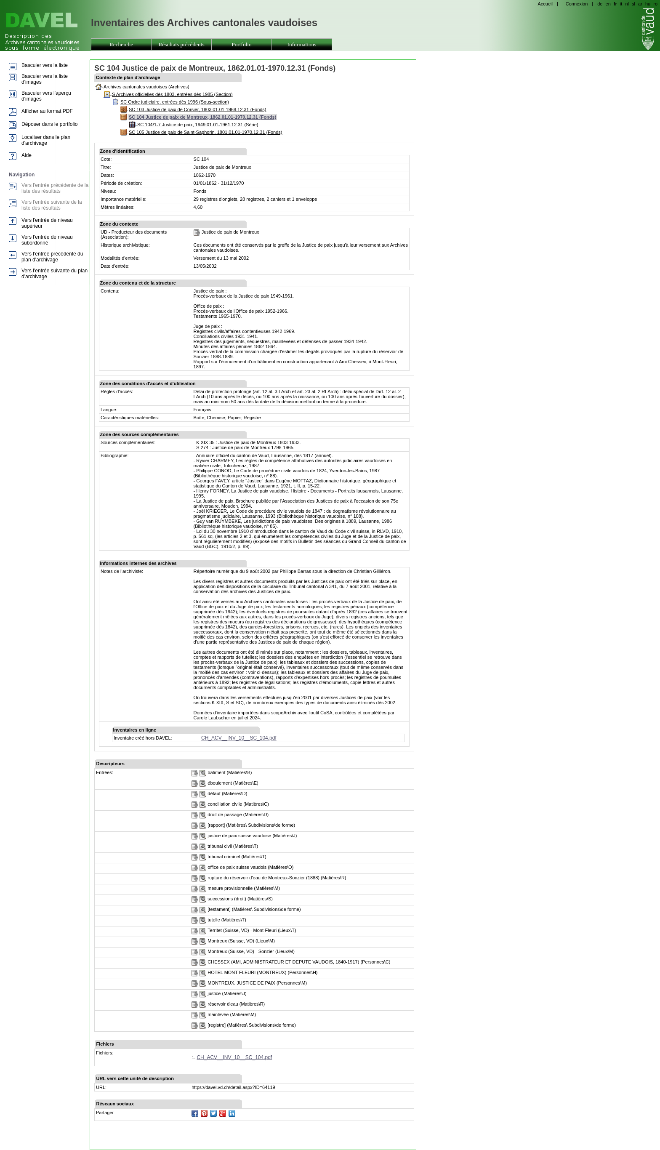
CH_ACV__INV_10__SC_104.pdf (239, 738)
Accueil (545, 3)
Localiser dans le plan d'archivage (45, 140)
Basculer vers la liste (44, 65)
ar (640, 3)
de (599, 3)
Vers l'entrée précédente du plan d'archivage (52, 257)
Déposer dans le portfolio (49, 124)
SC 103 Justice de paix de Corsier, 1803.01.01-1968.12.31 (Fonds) (197, 109)
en (608, 3)
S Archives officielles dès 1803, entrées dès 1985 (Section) (172, 94)
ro (655, 3)
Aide (26, 155)
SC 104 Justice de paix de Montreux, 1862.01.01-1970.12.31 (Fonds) (202, 117)
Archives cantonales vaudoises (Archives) (146, 86)
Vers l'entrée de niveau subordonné (47, 240)
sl (633, 3)
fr (615, 3)
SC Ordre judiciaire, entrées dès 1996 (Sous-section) (174, 101)
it (621, 3)
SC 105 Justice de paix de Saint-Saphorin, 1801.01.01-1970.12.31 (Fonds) (205, 132)
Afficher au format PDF (47, 111)
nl (627, 3)
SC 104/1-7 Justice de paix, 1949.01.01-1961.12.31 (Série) (197, 124)
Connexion (577, 3)
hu (647, 3)
